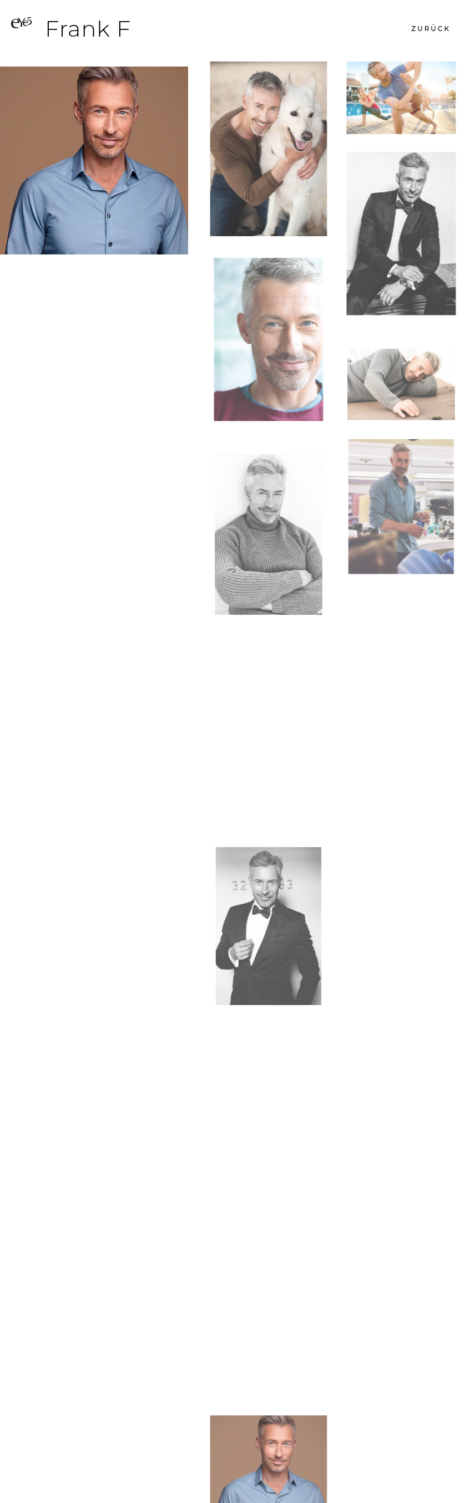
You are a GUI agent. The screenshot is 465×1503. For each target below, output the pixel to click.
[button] (431, 29)
